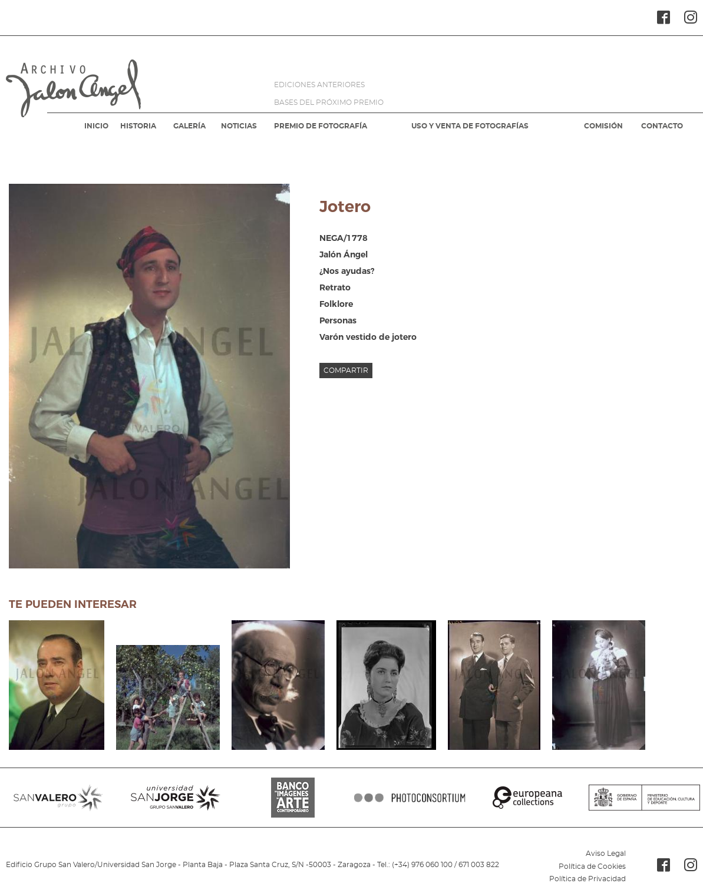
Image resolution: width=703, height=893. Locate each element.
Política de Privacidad (587, 878)
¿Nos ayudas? (346, 271)
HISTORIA (138, 126)
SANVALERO (58, 797)
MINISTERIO (644, 797)
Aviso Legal (606, 853)
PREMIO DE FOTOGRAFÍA (320, 126)
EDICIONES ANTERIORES (319, 84)
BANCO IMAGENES (293, 797)
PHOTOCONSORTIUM (409, 797)
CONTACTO (662, 126)
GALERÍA (189, 126)
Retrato (335, 287)
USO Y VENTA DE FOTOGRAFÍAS (470, 126)
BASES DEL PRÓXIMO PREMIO (329, 102)
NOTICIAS (239, 126)
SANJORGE (176, 797)
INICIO (96, 126)
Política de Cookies (592, 866)
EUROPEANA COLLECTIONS (527, 797)
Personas (338, 320)
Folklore (336, 304)
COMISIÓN (603, 126)
